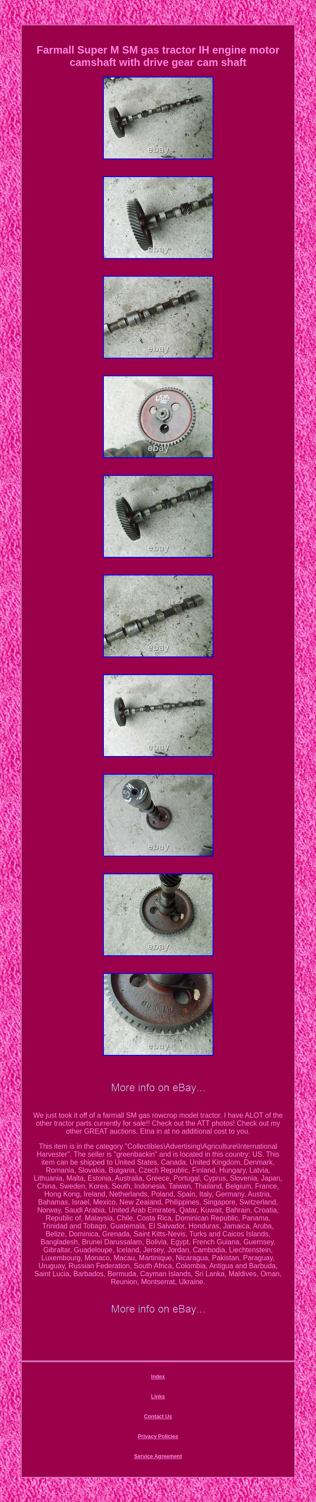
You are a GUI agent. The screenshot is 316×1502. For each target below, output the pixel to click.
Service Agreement (158, 1456)
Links (158, 1397)
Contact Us (158, 1416)
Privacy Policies (158, 1436)
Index (158, 1377)
